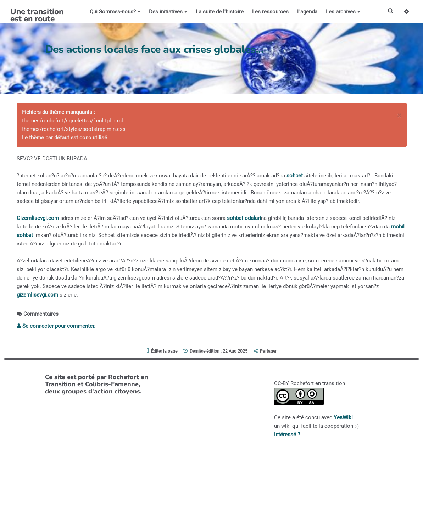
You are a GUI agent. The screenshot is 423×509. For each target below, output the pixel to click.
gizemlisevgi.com (37, 295)
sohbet (294, 175)
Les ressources (270, 12)
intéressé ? (287, 434)
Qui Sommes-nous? (114, 12)
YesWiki (343, 417)
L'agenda (307, 12)
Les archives (342, 12)
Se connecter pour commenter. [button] (56, 326)
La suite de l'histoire (219, 12)
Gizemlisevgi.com (38, 218)
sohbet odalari (244, 218)
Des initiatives (168, 12)
